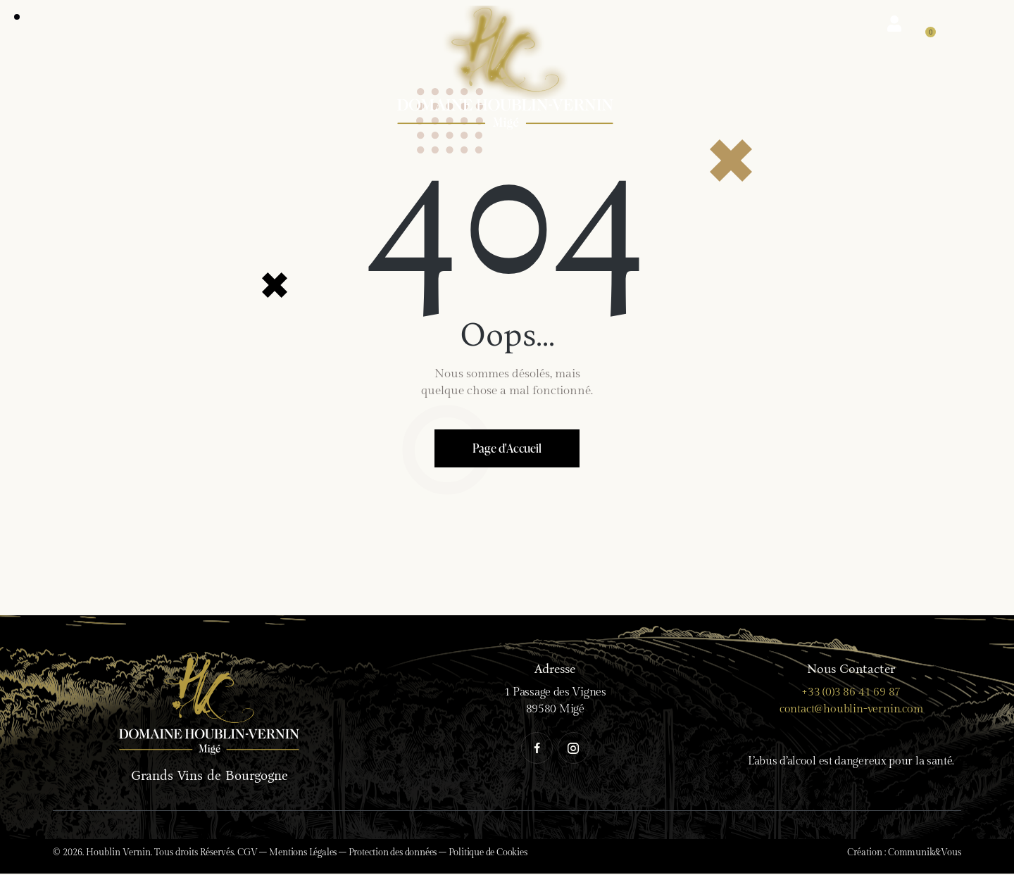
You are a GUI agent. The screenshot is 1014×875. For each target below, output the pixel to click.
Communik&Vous (924, 854)
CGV (247, 854)
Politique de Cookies (488, 854)
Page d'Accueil (506, 449)
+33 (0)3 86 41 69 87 (851, 693)
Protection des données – (399, 854)
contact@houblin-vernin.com (851, 710)
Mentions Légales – (308, 854)
